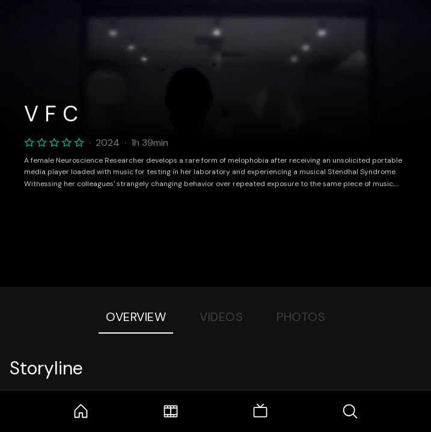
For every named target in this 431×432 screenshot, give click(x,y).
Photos (301, 317)
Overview (136, 317)
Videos (221, 317)
